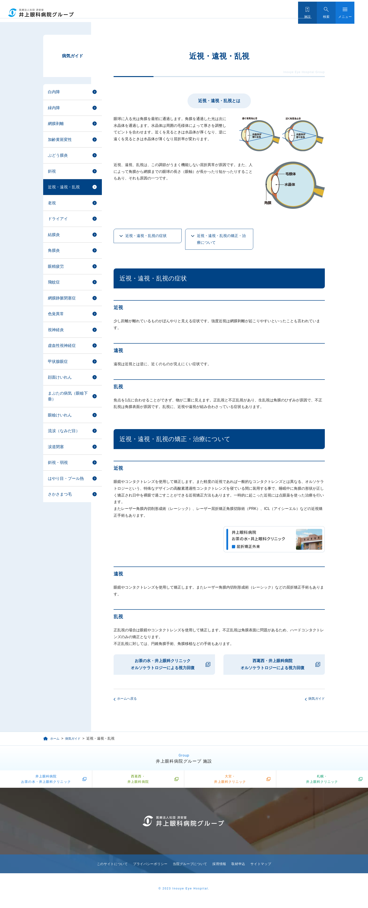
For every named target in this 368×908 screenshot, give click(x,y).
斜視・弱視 (58, 462)
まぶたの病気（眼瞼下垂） (68, 396)
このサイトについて (112, 867)
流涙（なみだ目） (64, 431)
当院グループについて (190, 867)
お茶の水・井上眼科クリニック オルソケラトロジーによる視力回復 (163, 664)
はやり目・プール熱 (66, 478)
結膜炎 (54, 235)
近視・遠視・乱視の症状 (146, 236)
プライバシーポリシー (150, 867)
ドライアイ (58, 219)
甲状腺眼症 (58, 361)
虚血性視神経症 (62, 345)
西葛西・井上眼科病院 (138, 780)
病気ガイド (72, 56)
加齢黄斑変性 (60, 139)
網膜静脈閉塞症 (62, 298)
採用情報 (219, 867)
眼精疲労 (56, 266)
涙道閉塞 (56, 447)
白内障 (54, 92)
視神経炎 (56, 330)
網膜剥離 (56, 123)
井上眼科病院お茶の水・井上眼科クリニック (46, 780)
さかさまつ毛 (60, 494)
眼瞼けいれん (60, 415)
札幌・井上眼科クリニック (322, 780)
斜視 (52, 171)
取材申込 (238, 867)
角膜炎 (54, 250)
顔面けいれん (60, 377)
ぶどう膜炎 (58, 155)
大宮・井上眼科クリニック (230, 780)
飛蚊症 (54, 282)
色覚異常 (56, 314)
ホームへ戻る (127, 698)
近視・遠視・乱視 (64, 187)
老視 (52, 203)
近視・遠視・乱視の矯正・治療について (221, 239)
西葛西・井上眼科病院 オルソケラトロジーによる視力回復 (272, 664)
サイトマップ (260, 867)
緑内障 (54, 108)
